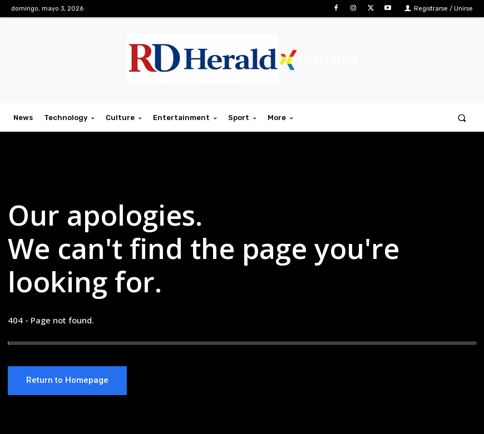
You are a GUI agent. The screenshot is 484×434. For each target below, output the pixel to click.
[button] (462, 117)
